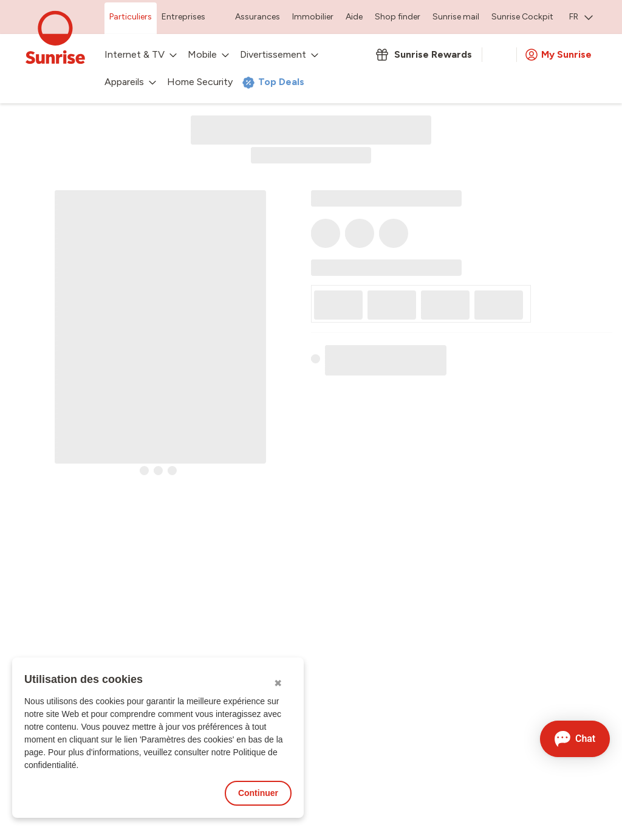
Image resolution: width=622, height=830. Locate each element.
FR (581, 17)
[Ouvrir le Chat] (575, 739)
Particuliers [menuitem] (130, 17)
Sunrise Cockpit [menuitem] (522, 17)
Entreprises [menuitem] (183, 17)
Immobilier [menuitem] (312, 17)
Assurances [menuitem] (257, 17)
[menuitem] (581, 18)
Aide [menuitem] (354, 17)
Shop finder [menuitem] (397, 17)
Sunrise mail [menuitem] (455, 17)
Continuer (258, 793)
